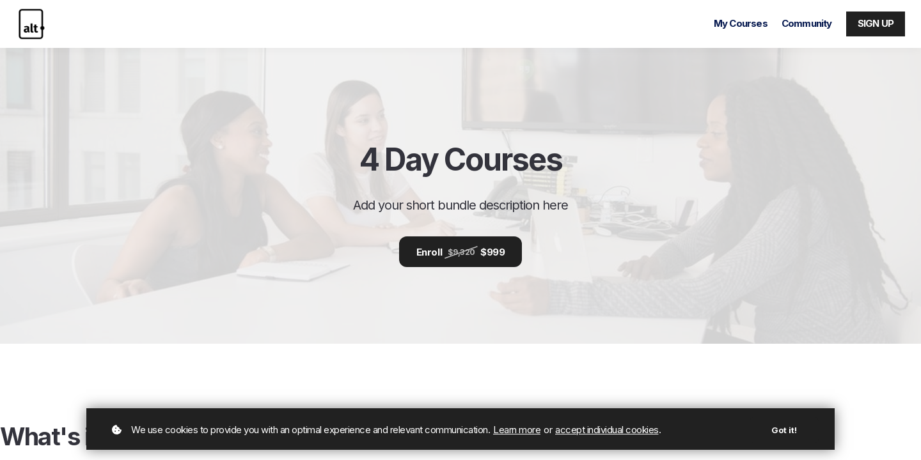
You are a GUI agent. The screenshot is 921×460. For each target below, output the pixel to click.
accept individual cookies (607, 430)
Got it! (784, 430)
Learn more (516, 430)
